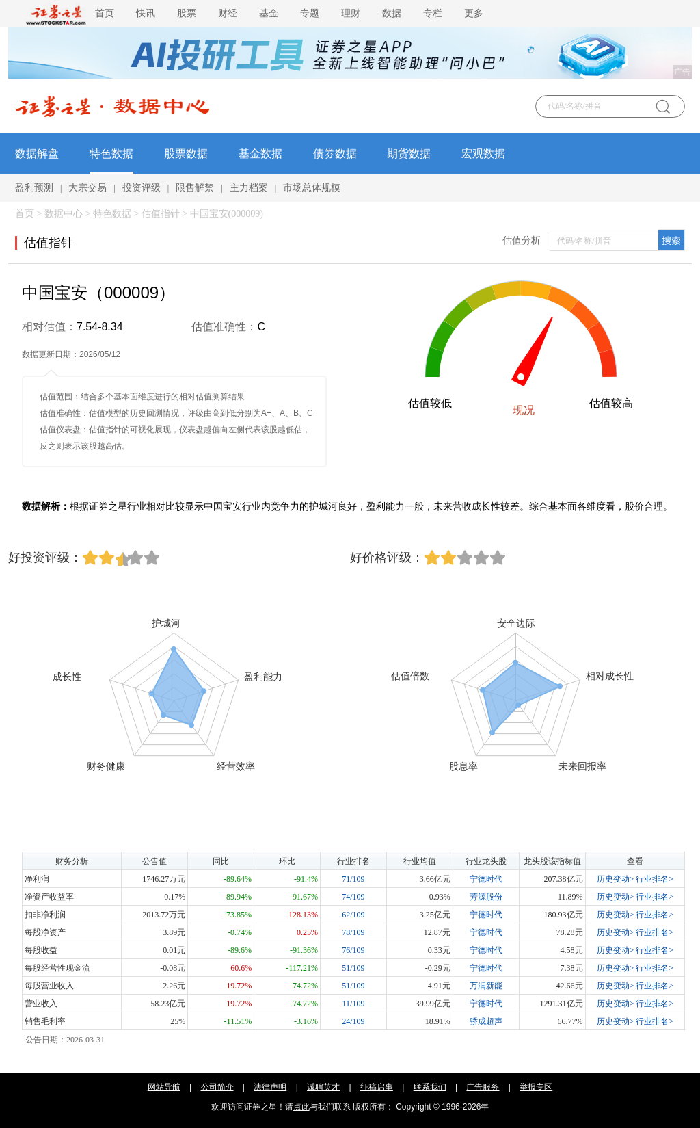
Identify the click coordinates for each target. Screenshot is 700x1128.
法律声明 (270, 1087)
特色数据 (111, 153)
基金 (268, 13)
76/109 (353, 950)
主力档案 (249, 188)
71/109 (353, 879)
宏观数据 (483, 153)
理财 (350, 13)
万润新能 (486, 986)
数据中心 (63, 214)
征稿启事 (376, 1087)
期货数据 (409, 153)
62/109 (353, 914)
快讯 (145, 13)
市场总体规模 (311, 188)
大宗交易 (87, 188)
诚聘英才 (323, 1087)
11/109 (353, 1003)
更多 (473, 13)
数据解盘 (37, 153)
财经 (227, 13)
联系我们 (430, 1087)
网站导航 (164, 1087)
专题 (309, 13)
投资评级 (141, 188)
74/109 (353, 897)
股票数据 (186, 153)
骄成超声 (486, 1021)
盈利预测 (34, 188)
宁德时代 (486, 879)
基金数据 (260, 153)
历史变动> (615, 879)
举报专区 (536, 1087)
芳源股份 (486, 897)
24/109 (353, 1021)
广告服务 (482, 1087)
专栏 (432, 13)
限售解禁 (195, 188)
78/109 (353, 932)
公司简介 (217, 1087)
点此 (301, 1107)
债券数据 (335, 153)
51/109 (353, 968)
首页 (104, 13)
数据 (391, 13)
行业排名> (654, 879)
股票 (186, 13)
